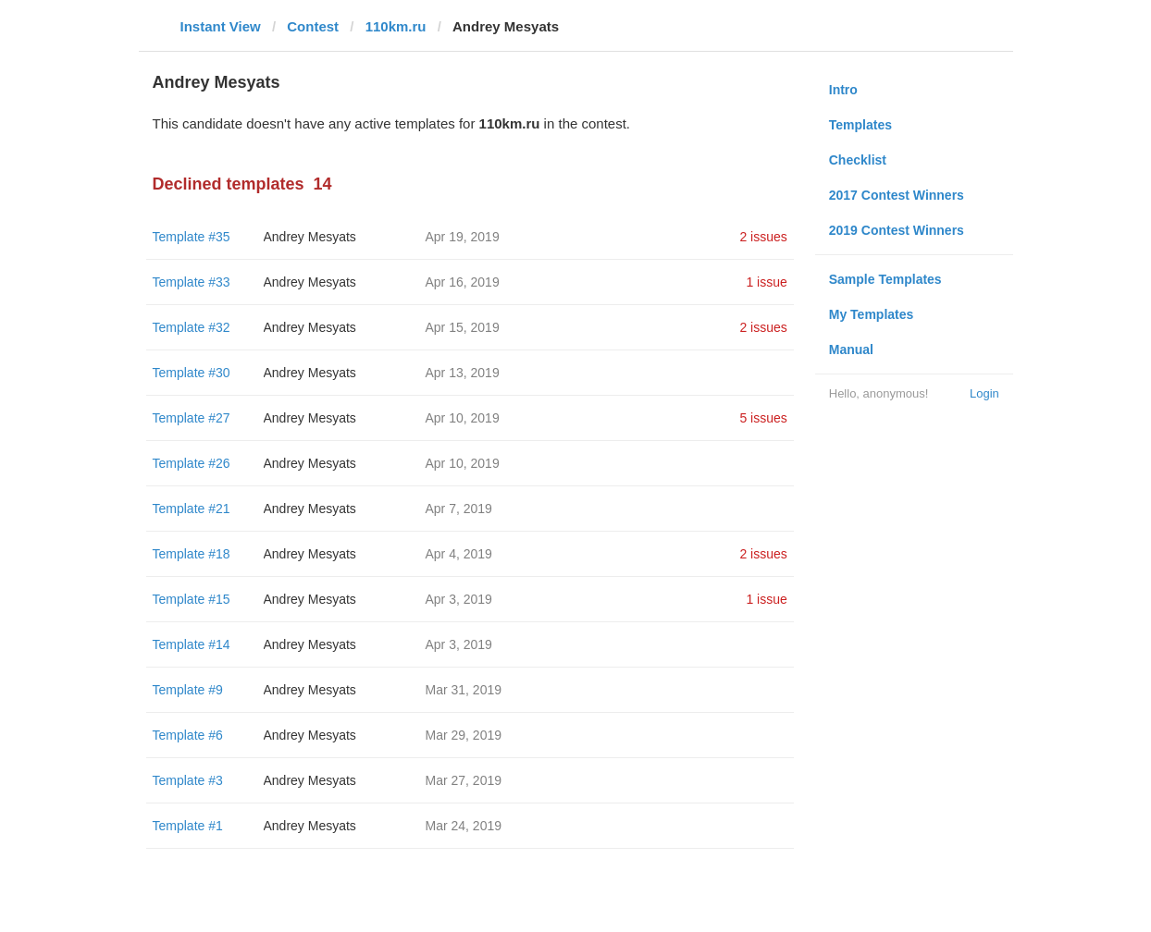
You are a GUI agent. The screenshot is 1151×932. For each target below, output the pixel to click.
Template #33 (191, 282)
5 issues (762, 418)
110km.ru (396, 26)
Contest (313, 26)
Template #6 (188, 735)
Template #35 (191, 236)
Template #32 (191, 327)
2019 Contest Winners (896, 230)
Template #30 (191, 372)
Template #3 (188, 780)
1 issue (766, 282)
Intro (843, 89)
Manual (851, 349)
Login (984, 393)
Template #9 (188, 689)
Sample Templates (885, 279)
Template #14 (191, 644)
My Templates (871, 314)
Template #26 (191, 463)
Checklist (857, 160)
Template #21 (191, 508)
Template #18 (191, 553)
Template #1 (188, 825)
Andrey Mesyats (310, 236)
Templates (860, 124)
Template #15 (191, 599)
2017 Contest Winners (896, 195)
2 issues (762, 236)
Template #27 (191, 418)
